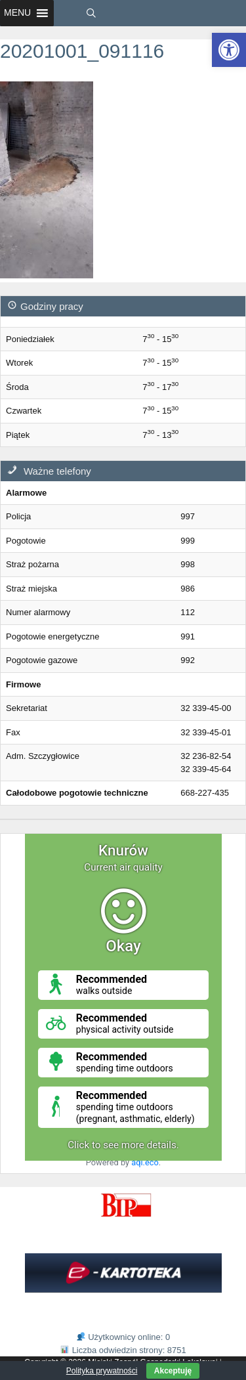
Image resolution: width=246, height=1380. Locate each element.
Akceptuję (173, 1370)
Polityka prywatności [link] (102, 1370)
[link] (229, 50)
